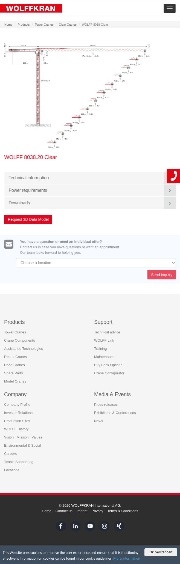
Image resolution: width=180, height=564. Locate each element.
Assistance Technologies (23, 349)
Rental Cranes (15, 357)
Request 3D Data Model (28, 219)
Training (100, 349)
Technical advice (107, 332)
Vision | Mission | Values (23, 437)
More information (126, 558)
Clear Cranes (68, 24)
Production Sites (17, 421)
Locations (11, 470)
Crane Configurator (109, 373)
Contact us (64, 511)
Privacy (97, 511)
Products (24, 24)
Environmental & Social (22, 445)
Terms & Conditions (122, 511)
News (98, 421)
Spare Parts (13, 373)
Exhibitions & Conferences (115, 413)
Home (8, 24)
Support (103, 322)
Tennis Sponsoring (18, 462)
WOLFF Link (104, 340)
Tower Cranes (44, 24)
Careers (10, 454)
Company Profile (17, 404)
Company (15, 394)
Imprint (82, 511)
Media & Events (112, 394)
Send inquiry (161, 275)
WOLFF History (16, 429)
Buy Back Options (108, 365)
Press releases (106, 404)
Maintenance (104, 357)
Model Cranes (15, 381)
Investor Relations (18, 413)
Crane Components (19, 340)
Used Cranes (14, 365)
